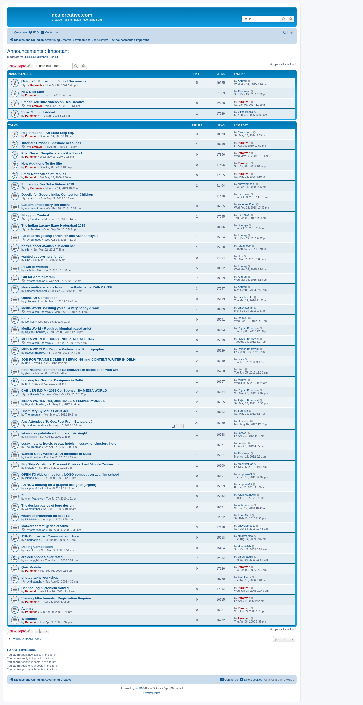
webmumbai (32, 508)
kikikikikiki (30, 56)
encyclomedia (246, 183)
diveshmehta (38, 425)
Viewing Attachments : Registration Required (56, 598)
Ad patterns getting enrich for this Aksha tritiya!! (59, 236)
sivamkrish (31, 550)
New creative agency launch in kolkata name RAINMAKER (67, 287)
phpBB (139, 688)
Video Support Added (38, 112)
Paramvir (36, 85)
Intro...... (27, 318)
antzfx (34, 198)
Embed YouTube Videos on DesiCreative (53, 102)
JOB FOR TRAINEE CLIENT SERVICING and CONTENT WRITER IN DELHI (79, 359)
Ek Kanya (244, 91)
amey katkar (245, 307)
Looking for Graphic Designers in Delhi (52, 380)
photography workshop (39, 577)
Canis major (245, 132)
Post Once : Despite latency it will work (52, 153)
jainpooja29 (32, 477)
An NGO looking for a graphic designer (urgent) (58, 485)
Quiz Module (31, 567)
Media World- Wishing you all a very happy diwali (60, 308)
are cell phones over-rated (42, 557)
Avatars (27, 608)
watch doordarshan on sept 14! (45, 516)
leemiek (30, 321)
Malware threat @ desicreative (45, 526)
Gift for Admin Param (38, 277)
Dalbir (54, 56)
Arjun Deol (244, 515)
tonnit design (33, 457)
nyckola (29, 467)
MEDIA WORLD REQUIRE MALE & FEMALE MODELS (63, 401)
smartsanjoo (38, 280)
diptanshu (43, 56)
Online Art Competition (39, 298)
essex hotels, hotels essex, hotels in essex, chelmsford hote (68, 443)
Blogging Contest (35, 215)
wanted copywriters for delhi (43, 256)
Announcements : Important (38, 51)
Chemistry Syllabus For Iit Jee (45, 411)
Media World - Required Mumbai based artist (56, 328)
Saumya (243, 225)
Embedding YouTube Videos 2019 (47, 184)
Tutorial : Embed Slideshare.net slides (51, 143)
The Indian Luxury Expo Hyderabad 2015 (53, 225)
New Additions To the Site (41, 163)
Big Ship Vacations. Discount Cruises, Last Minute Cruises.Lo (70, 464)
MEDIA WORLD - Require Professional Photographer (62, 349)
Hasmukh (243, 421)
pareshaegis (245, 556)
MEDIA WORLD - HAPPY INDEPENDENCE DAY (58, 339)
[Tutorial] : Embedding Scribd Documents (54, 81)
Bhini (28, 362)
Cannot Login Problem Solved (45, 588)
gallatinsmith (32, 301)
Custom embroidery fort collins (46, 205)
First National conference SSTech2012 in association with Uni (69, 370)
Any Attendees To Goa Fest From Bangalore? (57, 421)
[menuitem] (34, 32)
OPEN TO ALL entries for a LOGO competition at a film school (70, 474)
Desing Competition (37, 547)
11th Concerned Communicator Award (51, 536)
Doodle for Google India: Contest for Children (57, 194)
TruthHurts (244, 577)
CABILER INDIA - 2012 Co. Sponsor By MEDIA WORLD (64, 390)
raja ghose (244, 245)
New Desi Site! (32, 92)
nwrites (242, 379)
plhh (27, 249)
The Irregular (33, 414)
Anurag (242, 80)
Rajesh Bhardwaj (40, 311)
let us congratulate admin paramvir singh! (54, 433)
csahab (29, 270)
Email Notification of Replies (43, 174)
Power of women (34, 267)
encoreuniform (34, 208)
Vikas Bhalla (245, 111)
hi (22, 495)
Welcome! (29, 619)
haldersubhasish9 (36, 290)
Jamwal (242, 432)
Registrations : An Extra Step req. (47, 133)
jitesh (28, 373)
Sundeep (35, 219)
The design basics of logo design (47, 505)
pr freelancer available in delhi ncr (48, 246)
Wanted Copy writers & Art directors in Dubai (56, 454)
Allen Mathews (34, 498)
